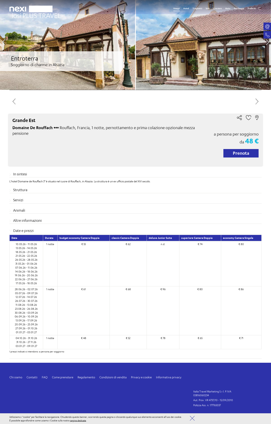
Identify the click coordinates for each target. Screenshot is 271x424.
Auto (227, 8)
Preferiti (252, 8)
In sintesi (20, 174)
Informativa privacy (168, 377)
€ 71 (241, 338)
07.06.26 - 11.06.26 (26, 267)
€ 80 (241, 244)
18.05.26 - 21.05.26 (26, 252)
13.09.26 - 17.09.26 (26, 320)
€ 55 (83, 244)
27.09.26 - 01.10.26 (26, 328)
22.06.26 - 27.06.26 (26, 279)
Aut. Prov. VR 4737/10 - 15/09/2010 (213, 400)
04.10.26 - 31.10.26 (26, 338)
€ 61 (83, 289)
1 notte (50, 244)
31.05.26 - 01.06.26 (26, 263)
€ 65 (200, 338)
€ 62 (128, 244)
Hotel (186, 8)
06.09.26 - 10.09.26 (26, 316)
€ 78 (163, 338)
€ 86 (241, 289)
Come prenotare (62, 377)
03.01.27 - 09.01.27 (26, 346)
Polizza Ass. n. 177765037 (207, 405)
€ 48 (83, 338)
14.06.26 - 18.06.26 (26, 271)
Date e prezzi (23, 230)
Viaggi (176, 8)
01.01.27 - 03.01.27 (26, 332)
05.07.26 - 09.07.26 (26, 293)
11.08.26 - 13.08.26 (26, 304)
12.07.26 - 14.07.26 (26, 296)
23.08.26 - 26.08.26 (26, 308)
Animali (19, 210)
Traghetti (197, 8)
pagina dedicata (78, 420)
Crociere (217, 8)
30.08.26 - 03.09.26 (26, 312)
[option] (135, 45)
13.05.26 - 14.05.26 (26, 248)
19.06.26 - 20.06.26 (26, 275)
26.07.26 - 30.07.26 (26, 300)
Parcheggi (239, 8)
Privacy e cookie (141, 377)
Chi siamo (15, 377)
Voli (208, 8)
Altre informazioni (27, 220)
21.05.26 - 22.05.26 (26, 255)
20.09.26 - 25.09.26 (26, 324)
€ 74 (200, 244)
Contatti (32, 377)
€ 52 (128, 338)
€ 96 (163, 289)
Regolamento (86, 377)
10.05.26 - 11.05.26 (26, 244)
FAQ (45, 377)
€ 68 (128, 289)
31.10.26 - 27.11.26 (26, 342)
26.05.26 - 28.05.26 (26, 259)
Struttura (20, 190)
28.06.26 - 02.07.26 (26, 289)
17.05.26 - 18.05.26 (26, 283)
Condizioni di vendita (113, 377)
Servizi (18, 200)
